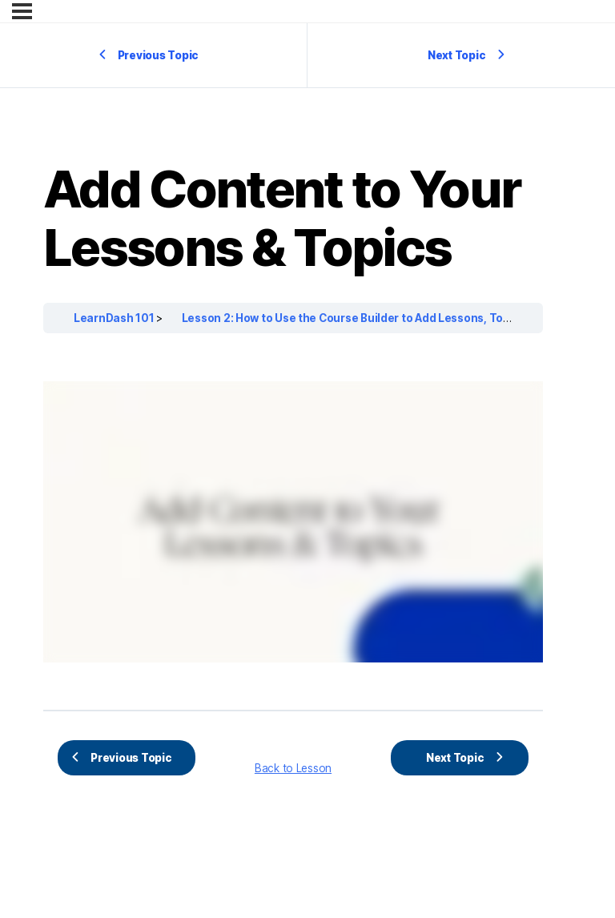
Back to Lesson (293, 768)
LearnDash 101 (115, 318)
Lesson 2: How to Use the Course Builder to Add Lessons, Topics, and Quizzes (391, 318)
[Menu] (22, 11)
